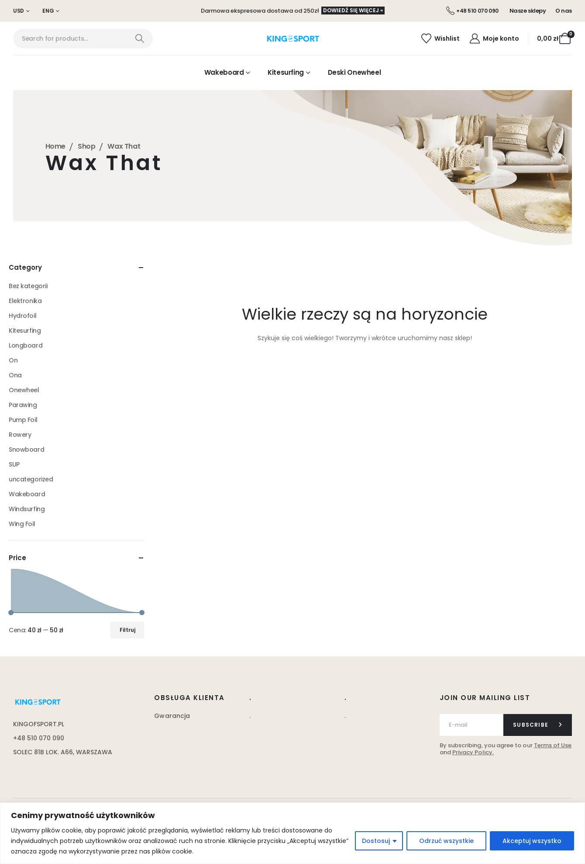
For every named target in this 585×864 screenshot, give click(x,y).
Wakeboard (224, 72)
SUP (14, 464)
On (13, 360)
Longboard (25, 345)
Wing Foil (22, 523)
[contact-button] (537, 725)
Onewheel (24, 390)
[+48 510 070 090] (472, 11)
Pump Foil (23, 419)
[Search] (139, 39)
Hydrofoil (22, 315)
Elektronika (25, 300)
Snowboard (26, 449)
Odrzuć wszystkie (446, 840)
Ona (15, 375)
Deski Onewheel (354, 72)
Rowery (20, 434)
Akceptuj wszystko (531, 840)
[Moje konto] (493, 38)
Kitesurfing (286, 72)
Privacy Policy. (473, 752)
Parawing (23, 405)
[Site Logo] (293, 39)
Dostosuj (376, 840)
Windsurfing (27, 509)
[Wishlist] (440, 38)
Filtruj (127, 630)
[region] (292, 833)
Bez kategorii (28, 286)
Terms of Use (553, 745)
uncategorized (31, 479)
